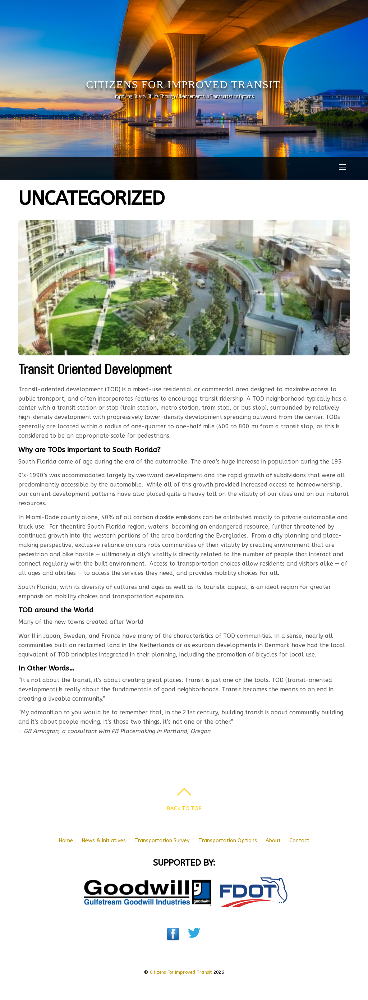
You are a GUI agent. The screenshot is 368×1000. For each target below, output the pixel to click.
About (273, 841)
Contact (299, 841)
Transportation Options (227, 841)
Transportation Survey (162, 841)
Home (66, 841)
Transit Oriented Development (95, 369)
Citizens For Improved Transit (181, 972)
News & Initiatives (104, 841)
